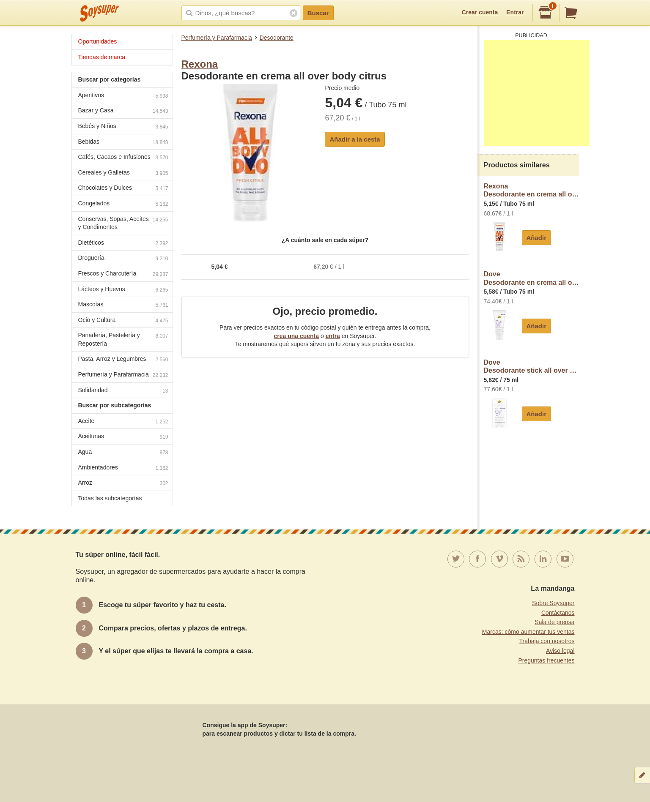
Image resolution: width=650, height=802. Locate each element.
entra (333, 336)
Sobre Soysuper (553, 603)
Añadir (537, 237)
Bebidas (123, 142)
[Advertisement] (537, 93)
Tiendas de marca (102, 57)
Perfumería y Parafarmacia (216, 37)
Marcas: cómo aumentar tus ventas (528, 631)
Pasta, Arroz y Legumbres (123, 359)
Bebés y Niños (123, 127)
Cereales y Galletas (123, 173)
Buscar (318, 12)
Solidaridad (123, 391)
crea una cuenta (296, 336)
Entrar (515, 12)
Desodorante (276, 37)
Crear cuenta (480, 12)
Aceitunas (123, 437)
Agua (123, 452)
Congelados (123, 204)
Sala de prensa (554, 622)
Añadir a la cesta (354, 139)
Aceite (123, 421)
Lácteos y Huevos (123, 290)
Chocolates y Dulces (123, 188)
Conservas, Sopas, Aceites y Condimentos (123, 223)
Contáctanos (558, 612)
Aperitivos (123, 96)
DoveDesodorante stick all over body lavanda (531, 366)
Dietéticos (123, 243)
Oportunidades (97, 41)
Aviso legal (560, 650)
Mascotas (123, 305)
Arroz (123, 483)
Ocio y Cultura (123, 320)
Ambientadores (123, 468)
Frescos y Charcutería (123, 274)
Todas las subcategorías (110, 498)
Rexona (199, 64)
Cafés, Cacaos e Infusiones (123, 157)
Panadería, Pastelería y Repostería (123, 339)
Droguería (123, 258)
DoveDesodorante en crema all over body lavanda (531, 278)
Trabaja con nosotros (547, 641)
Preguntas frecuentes (546, 660)
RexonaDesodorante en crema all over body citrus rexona (531, 190)
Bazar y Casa (123, 111)
